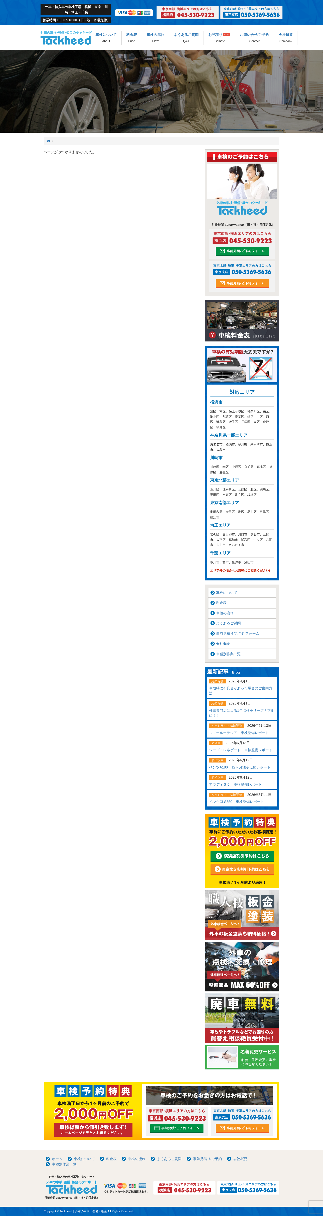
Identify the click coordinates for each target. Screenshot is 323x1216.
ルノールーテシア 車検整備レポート (239, 733)
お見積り (219, 38)
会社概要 (286, 38)
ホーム (57, 1159)
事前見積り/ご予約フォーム (237, 634)
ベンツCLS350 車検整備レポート (236, 802)
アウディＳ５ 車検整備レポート (235, 784)
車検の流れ (155, 38)
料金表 (131, 38)
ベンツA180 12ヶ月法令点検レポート (239, 767)
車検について (106, 38)
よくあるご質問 (186, 38)
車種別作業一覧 (228, 654)
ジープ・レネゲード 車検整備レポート (240, 750)
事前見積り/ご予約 (207, 1159)
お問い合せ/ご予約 (254, 38)
